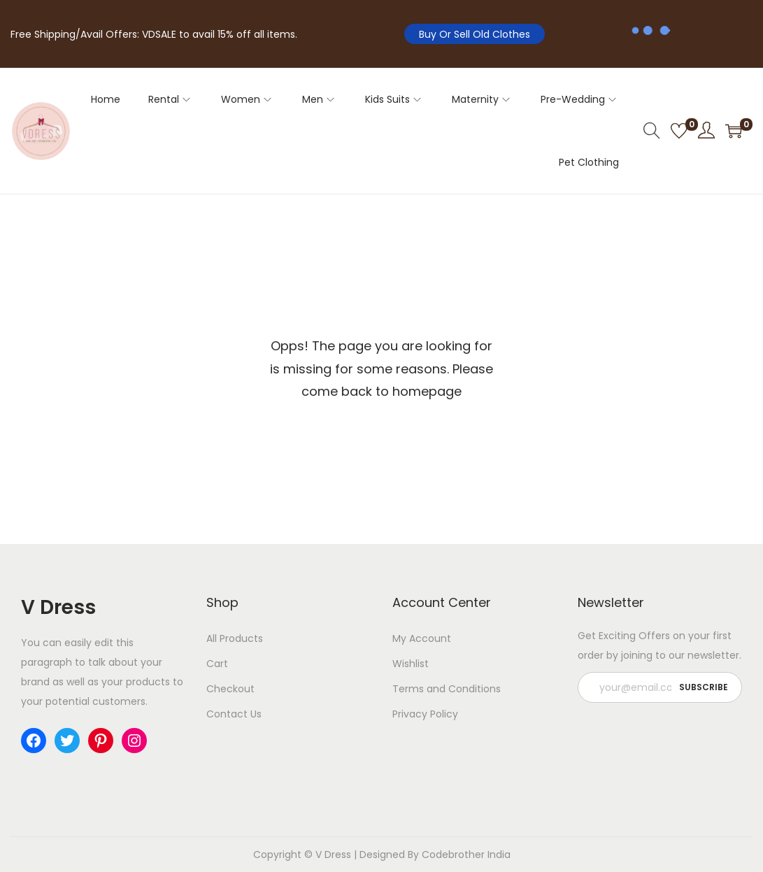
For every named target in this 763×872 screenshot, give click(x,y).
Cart (217, 664)
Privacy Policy (425, 714)
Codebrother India (466, 855)
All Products (234, 638)
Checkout (230, 689)
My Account (421, 638)
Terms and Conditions (446, 689)
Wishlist (410, 664)
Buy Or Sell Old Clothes (474, 34)
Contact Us (234, 714)
